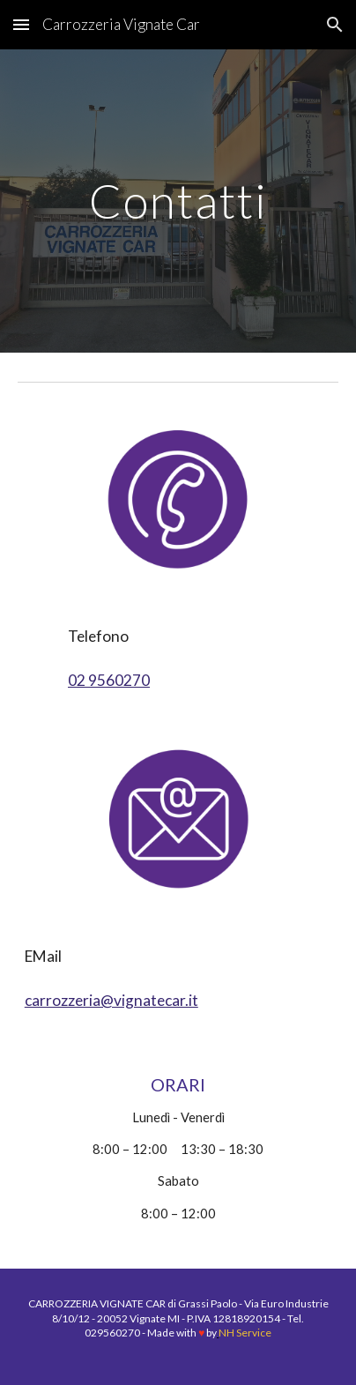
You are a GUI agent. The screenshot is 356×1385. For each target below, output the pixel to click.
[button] (21, 24)
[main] (178, 200)
